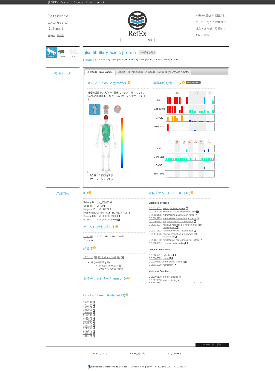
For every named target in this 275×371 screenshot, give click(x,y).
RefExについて (100, 353)
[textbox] (133, 39)
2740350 (87, 328)
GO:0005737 (155, 255)
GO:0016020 (155, 265)
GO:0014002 (155, 208)
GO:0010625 (155, 234)
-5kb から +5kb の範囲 (109, 265)
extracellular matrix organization (178, 215)
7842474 (87, 336)
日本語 (60, 35)
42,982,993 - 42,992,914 (107, 257)
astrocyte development (174, 208)
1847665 (87, 310)
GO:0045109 (155, 218)
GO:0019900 (155, 280)
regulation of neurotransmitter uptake (181, 240)
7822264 (87, 333)
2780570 (87, 331)
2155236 (87, 317)
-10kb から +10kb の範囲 (110, 269)
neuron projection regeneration (178, 230)
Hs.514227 (102, 209)
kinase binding (170, 280)
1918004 (87, 312)
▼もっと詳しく (203, 35)
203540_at (102, 212)
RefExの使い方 (137, 353)
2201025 (87, 323)
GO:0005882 (155, 261)
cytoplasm (168, 255)
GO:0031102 (155, 230)
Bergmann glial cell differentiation (179, 211)
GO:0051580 (155, 240)
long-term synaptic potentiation (178, 221)
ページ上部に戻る (212, 344)
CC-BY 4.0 (181, 366)
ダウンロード (175, 353)
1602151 (87, 304)
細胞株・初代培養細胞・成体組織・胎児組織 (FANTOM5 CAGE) (153, 72)
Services (78, 2)
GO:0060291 (155, 221)
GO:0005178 (155, 277)
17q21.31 (88, 257)
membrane (168, 265)
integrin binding (170, 277)
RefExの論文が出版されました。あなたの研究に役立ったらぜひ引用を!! (210, 22)
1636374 (87, 307)
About (100, 2)
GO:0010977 (155, 225)
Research (66, 2)
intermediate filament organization (179, 218)
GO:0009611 (155, 243)
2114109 (87, 315)
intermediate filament (173, 261)
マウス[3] (88, 236)
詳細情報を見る (147, 52)
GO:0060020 (155, 211)
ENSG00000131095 (107, 216)
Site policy (146, 366)
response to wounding (174, 243)
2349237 (87, 325)
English (51, 35)
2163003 (87, 320)
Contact (90, 2)
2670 (99, 206)
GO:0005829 (155, 258)
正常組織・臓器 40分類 (99, 72)
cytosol (166, 258)
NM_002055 (103, 202)
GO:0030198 (155, 215)
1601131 (87, 302)
